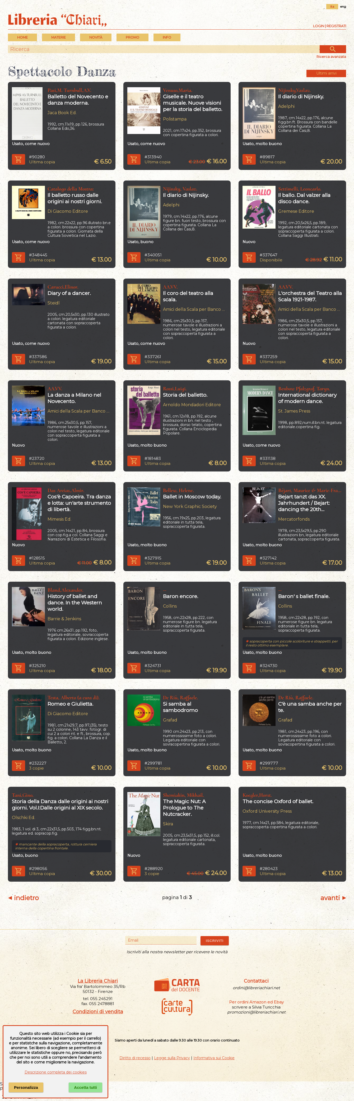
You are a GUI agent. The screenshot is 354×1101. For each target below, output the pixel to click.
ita (332, 6)
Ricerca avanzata (331, 56)
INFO (167, 37)
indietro (23, 898)
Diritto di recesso (135, 1058)
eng (343, 6)
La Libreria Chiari (98, 981)
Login (318, 26)
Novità (95, 37)
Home (22, 37)
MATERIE (58, 37)
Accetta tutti (85, 1087)
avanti (333, 898)
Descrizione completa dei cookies (56, 1072)
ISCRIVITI (214, 941)
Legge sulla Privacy (172, 1058)
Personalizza (26, 1087)
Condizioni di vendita (98, 1012)
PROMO (132, 37)
